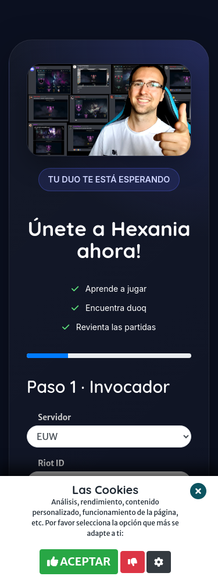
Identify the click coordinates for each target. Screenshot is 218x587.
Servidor (54, 418)
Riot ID (51, 463)
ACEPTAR (78, 561)
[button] (158, 562)
